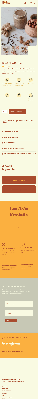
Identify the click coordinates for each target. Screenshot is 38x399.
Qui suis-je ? (5, 386)
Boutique (5, 393)
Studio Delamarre (18, 381)
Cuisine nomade (7, 390)
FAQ (3, 395)
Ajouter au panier (17, 111)
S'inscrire (11, 321)
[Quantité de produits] (4, 111)
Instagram (11, 343)
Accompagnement (7, 392)
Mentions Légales (7, 397)
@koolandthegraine (12, 351)
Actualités (5, 388)
